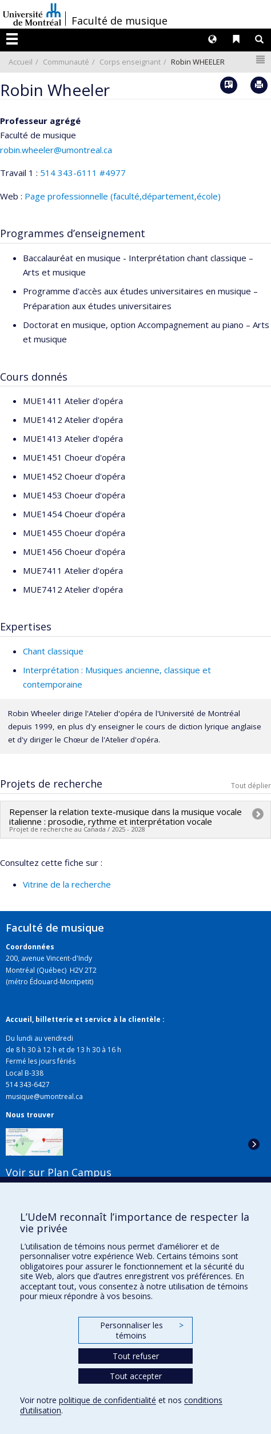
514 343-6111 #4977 (83, 172)
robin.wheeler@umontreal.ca (56, 149)
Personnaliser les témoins (142, 1330)
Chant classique (53, 651)
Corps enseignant (130, 62)
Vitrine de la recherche (67, 884)
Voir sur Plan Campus (58, 1172)
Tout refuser (136, 1356)
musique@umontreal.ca (44, 1096)
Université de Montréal (32, 14)
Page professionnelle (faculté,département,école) (123, 196)
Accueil (21, 62)
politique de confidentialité (107, 1400)
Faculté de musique (119, 20)
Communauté (66, 62)
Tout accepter (136, 1376)
